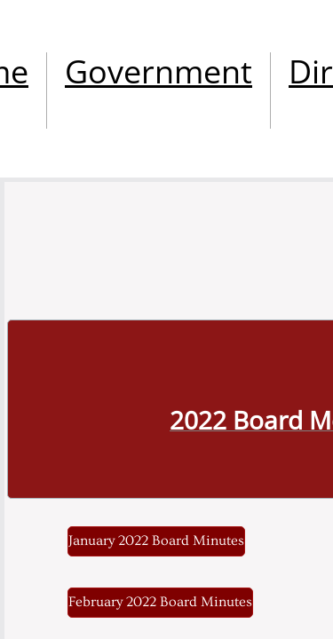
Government (158, 71)
